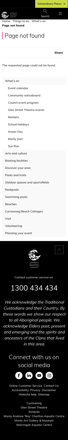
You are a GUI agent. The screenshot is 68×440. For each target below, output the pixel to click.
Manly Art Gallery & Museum (34, 420)
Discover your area (18, 168)
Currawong (34, 403)
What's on (39, 21)
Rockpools (12, 189)
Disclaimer (49, 390)
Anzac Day (15, 131)
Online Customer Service (25, 385)
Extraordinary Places (51, 3)
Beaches (11, 204)
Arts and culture (16, 153)
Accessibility (20, 390)
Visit (8, 218)
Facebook (18, 375)
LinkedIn (29, 375)
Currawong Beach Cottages (24, 211)
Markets (13, 117)
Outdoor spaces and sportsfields (27, 182)
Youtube (39, 375)
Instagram (49, 375)
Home (6, 21)
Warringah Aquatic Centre (34, 425)
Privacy (35, 390)
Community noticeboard (24, 95)
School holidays (18, 124)
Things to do (21, 21)
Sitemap (44, 394)
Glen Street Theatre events (26, 110)
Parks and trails (15, 175)
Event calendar (18, 88)
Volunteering (13, 226)
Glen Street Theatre (34, 407)
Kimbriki (34, 412)
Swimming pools (16, 197)
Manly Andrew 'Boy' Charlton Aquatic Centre (34, 416)
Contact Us (51, 385)
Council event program (23, 102)
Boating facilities (16, 160)
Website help (28, 394)
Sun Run (13, 146)
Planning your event (18, 233)
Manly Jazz (15, 139)
